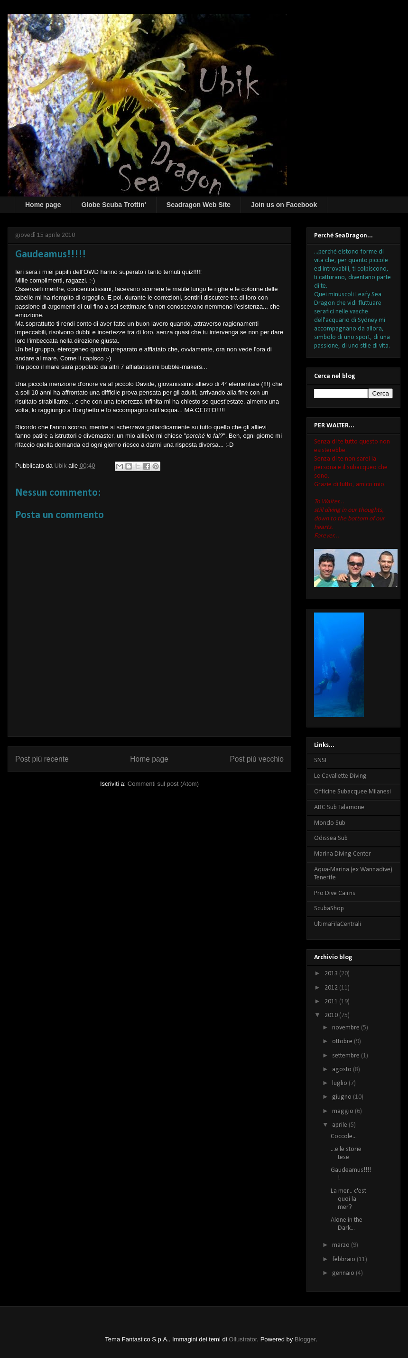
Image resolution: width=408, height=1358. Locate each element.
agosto (342, 1069)
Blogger (305, 1339)
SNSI (320, 760)
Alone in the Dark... (346, 1224)
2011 (332, 1001)
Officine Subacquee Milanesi (352, 791)
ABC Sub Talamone (339, 807)
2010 (332, 1015)
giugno (342, 1097)
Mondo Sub (329, 823)
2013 (332, 973)
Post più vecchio (257, 759)
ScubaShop (329, 908)
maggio (343, 1111)
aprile (340, 1125)
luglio (340, 1083)
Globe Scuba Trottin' (113, 204)
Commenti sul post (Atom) (163, 783)
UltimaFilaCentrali (337, 924)
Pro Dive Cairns (334, 893)
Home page (43, 204)
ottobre (343, 1041)
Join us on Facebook (284, 204)
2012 (332, 987)
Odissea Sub (331, 838)
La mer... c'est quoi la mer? (348, 1199)
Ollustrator (243, 1339)
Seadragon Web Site (199, 204)
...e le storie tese (346, 1153)
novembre (346, 1027)
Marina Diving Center (342, 854)
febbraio (344, 1259)
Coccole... (344, 1136)
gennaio (344, 1273)
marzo (341, 1245)
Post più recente (42, 759)
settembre (346, 1055)
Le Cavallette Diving (340, 776)
